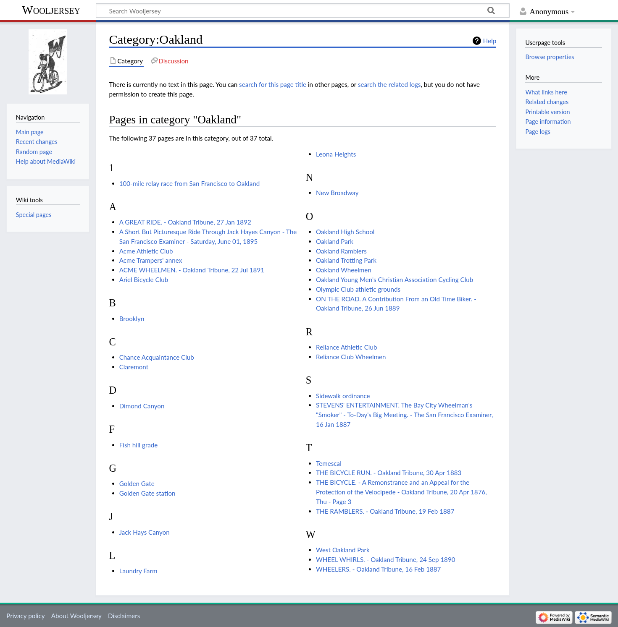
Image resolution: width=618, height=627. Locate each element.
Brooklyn (132, 318)
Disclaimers (124, 615)
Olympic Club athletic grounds (358, 289)
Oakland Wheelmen (343, 270)
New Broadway (337, 192)
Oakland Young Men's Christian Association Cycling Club (394, 279)
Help (489, 40)
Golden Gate (137, 483)
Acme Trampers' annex (150, 260)
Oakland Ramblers (341, 251)
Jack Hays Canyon (144, 532)
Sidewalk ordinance (343, 396)
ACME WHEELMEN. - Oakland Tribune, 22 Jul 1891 (191, 270)
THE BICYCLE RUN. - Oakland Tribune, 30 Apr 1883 (388, 472)
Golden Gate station (147, 493)
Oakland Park (334, 241)
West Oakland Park (343, 550)
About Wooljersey (76, 615)
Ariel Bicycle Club (143, 279)
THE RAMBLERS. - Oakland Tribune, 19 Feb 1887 (385, 511)
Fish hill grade (138, 445)
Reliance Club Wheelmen (351, 357)
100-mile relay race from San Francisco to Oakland (189, 183)
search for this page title (272, 84)
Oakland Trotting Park (346, 260)
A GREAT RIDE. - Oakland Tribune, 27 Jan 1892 (185, 222)
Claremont (133, 367)
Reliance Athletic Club (346, 347)
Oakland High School (345, 231)
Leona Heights (336, 154)
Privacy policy (25, 615)
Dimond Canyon (142, 406)
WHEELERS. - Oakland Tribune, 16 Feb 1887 (378, 569)
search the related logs (389, 84)
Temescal (329, 463)
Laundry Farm (138, 571)
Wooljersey (51, 9)
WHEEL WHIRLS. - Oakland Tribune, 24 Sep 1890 (385, 559)
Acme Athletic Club (146, 251)
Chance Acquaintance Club (156, 357)
